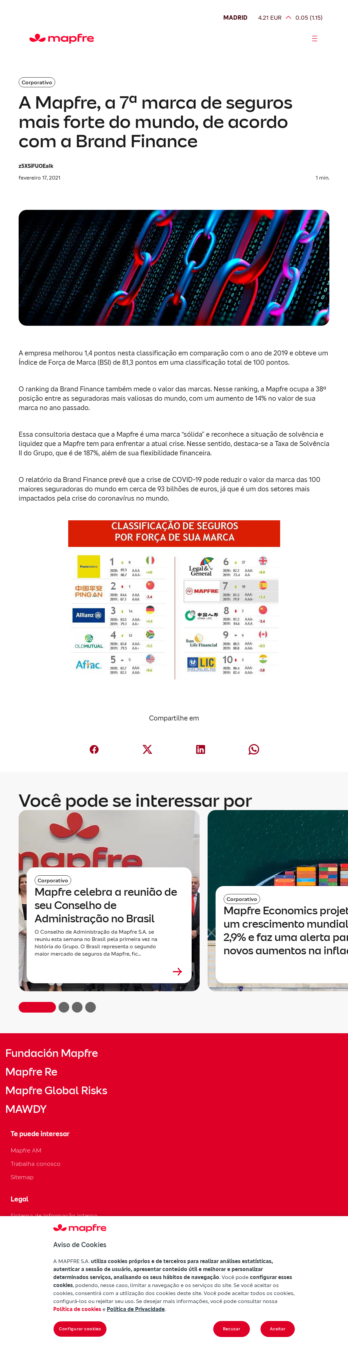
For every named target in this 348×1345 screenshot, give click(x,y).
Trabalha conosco (36, 1163)
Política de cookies (77, 1309)
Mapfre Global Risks (56, 1090)
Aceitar (278, 1329)
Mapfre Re (31, 1072)
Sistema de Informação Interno (54, 1215)
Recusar (232, 1329)
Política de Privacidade (136, 1309)
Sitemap (22, 1177)
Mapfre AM (26, 1150)
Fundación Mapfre (51, 1053)
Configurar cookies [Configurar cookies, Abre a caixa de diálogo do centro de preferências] (80, 1329)
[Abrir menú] (315, 39)
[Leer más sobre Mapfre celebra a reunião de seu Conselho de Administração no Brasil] (109, 971)
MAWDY (26, 1109)
